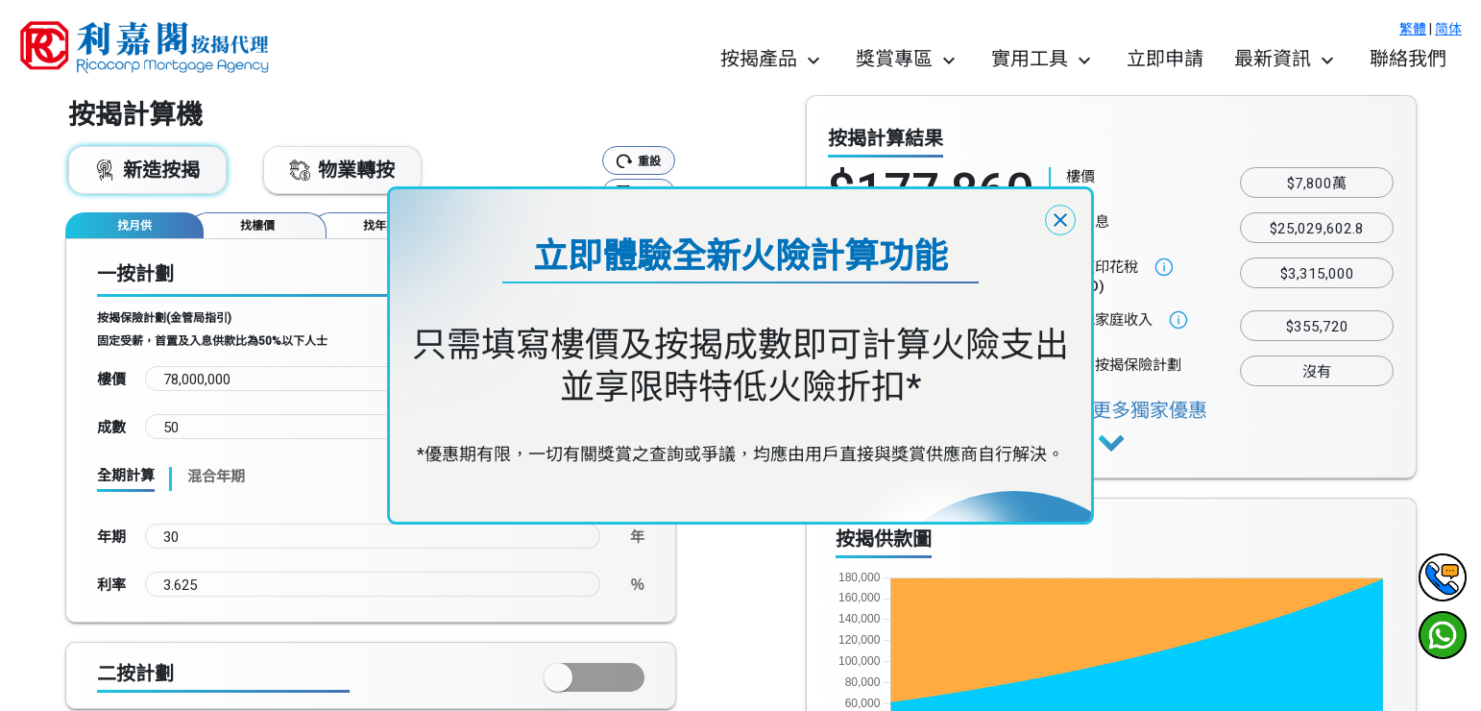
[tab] (134, 225)
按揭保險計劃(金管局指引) (164, 318)
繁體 (1412, 29)
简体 (1448, 29)
